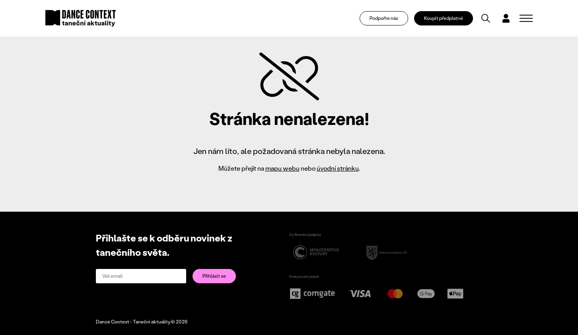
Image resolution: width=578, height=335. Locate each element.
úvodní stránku (338, 168)
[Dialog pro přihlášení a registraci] (506, 18)
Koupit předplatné (443, 18)
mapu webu (282, 168)
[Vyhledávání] (486, 18)
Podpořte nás (384, 18)
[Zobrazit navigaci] (526, 18)
